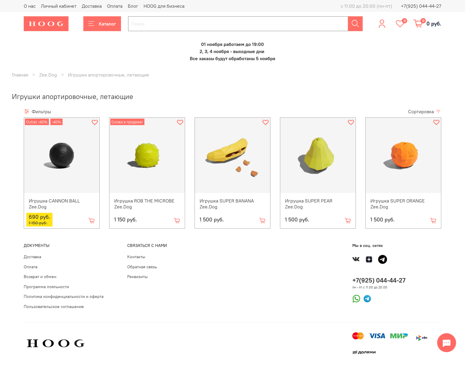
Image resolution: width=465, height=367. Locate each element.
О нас (30, 6)
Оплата (114, 6)
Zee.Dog (48, 75)
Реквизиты (137, 276)
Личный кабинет (59, 6)
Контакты (136, 256)
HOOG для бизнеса (164, 6)
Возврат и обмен (40, 276)
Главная (20, 75)
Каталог (102, 24)
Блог (133, 6)
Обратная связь (142, 266)
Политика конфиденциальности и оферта (63, 296)
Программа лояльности (46, 286)
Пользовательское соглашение (54, 306)
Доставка (92, 6)
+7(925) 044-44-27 (421, 6)
